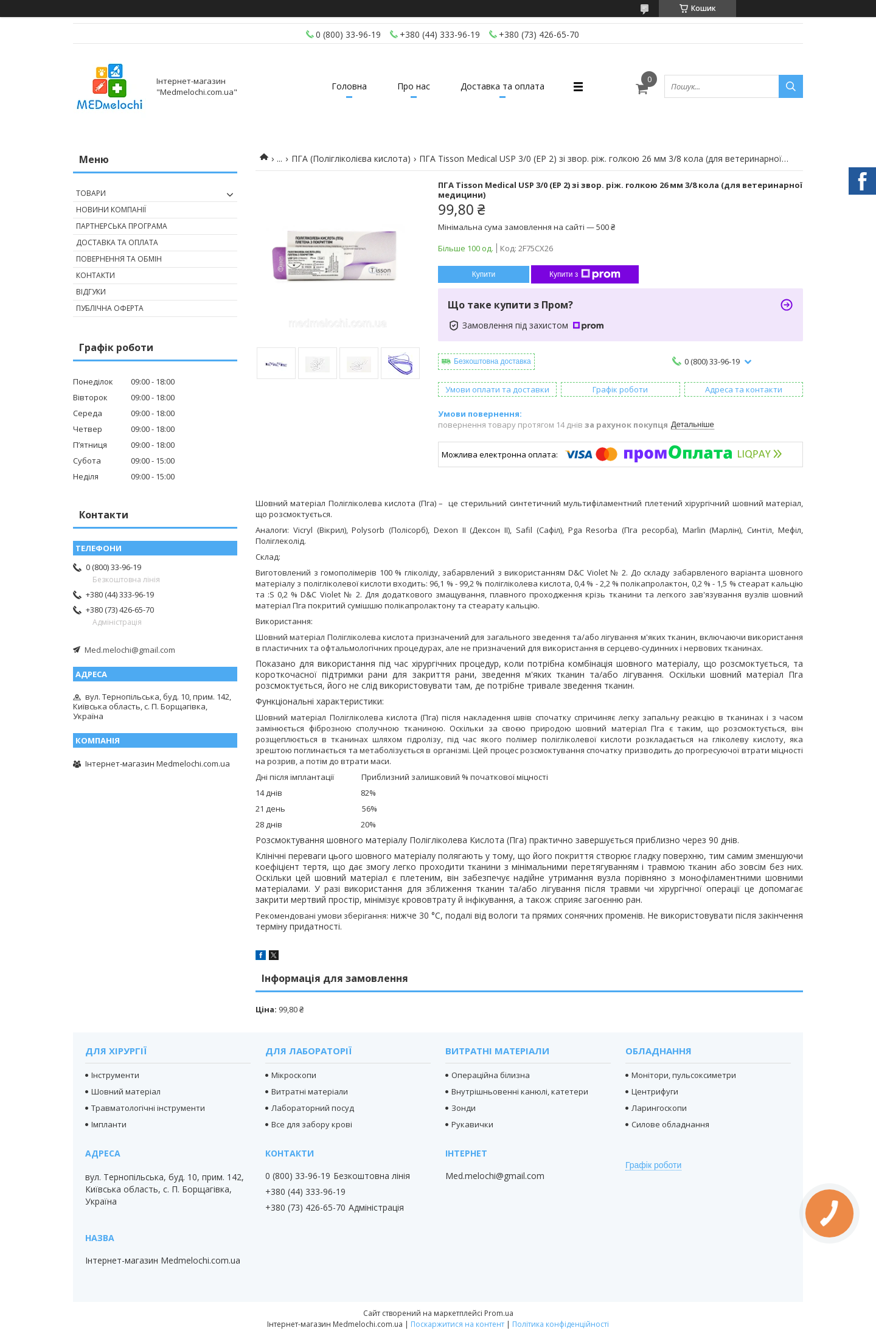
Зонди (463, 1107)
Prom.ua (498, 1313)
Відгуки (91, 292)
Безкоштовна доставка (492, 361)
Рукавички (472, 1124)
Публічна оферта (110, 308)
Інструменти (115, 1075)
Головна (349, 86)
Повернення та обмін (119, 259)
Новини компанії (111, 209)
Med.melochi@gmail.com (130, 650)
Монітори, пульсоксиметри (683, 1075)
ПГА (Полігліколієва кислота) (351, 158)
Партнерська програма (121, 226)
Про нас (413, 86)
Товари (91, 193)
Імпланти (109, 1124)
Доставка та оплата (502, 86)
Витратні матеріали (309, 1091)
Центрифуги (654, 1091)
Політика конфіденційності (560, 1324)
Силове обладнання (670, 1124)
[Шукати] (791, 86)
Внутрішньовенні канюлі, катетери (519, 1091)
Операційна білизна (490, 1075)
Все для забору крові (311, 1124)
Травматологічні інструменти (148, 1107)
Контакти (95, 275)
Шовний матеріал (126, 1091)
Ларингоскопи (659, 1107)
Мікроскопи (293, 1075)
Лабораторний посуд (312, 1107)
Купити (483, 274)
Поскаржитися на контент (457, 1324)
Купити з (584, 274)
